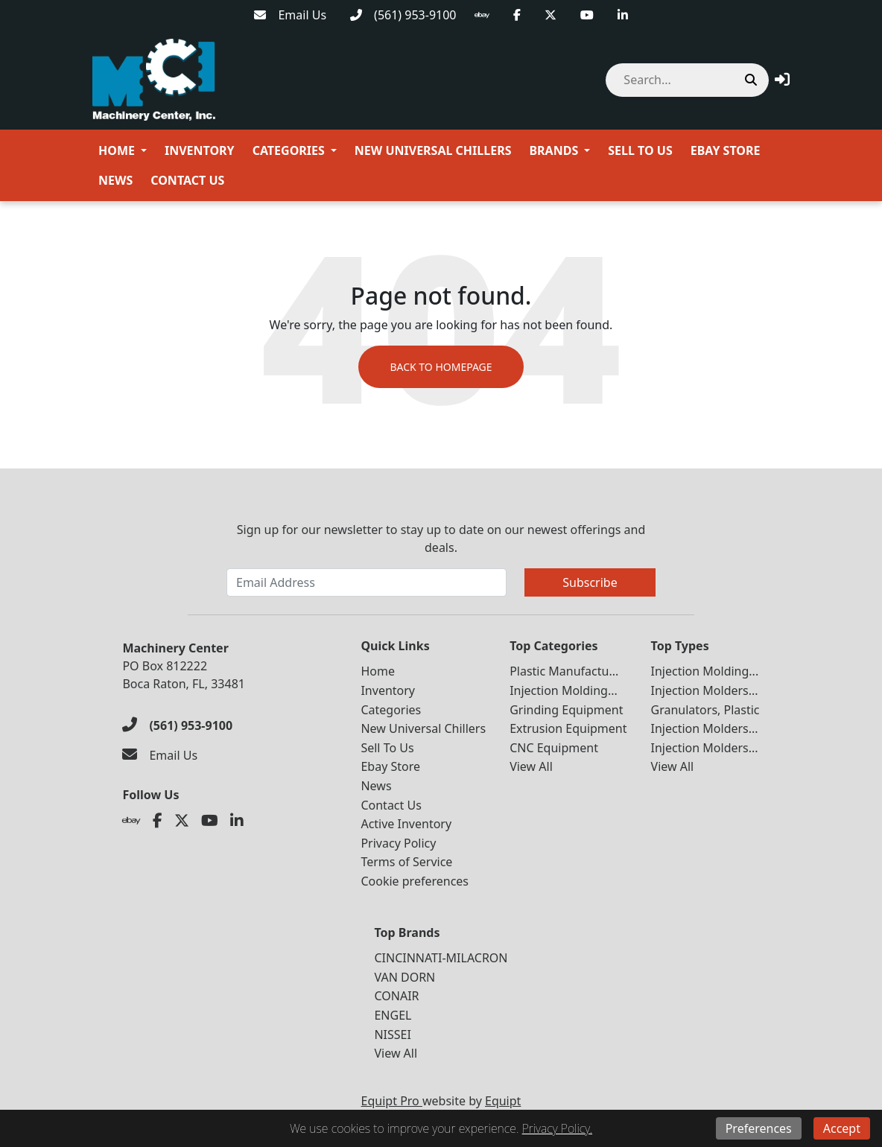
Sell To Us (640, 150)
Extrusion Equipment (568, 728)
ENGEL (392, 1015)
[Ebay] (482, 15)
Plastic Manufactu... (564, 671)
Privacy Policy (398, 843)
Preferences (759, 1128)
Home (116, 150)
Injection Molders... (704, 690)
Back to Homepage (441, 367)
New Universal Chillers (433, 150)
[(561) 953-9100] (403, 15)
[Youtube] (587, 15)
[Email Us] (290, 15)
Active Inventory (406, 824)
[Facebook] (517, 15)
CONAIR (396, 996)
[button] (782, 79)
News (115, 180)
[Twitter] (550, 15)
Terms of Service (406, 862)
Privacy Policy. (557, 1128)
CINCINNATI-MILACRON (440, 958)
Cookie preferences (415, 881)
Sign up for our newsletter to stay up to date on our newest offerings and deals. (441, 538)
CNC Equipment (554, 748)
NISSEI (392, 1034)
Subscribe (589, 582)
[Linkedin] (623, 15)
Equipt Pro (391, 1101)
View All (531, 766)
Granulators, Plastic (705, 710)
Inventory (200, 150)
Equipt (503, 1101)
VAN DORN (404, 977)
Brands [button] (553, 150)
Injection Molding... (564, 690)
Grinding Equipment (566, 710)
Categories (289, 150)
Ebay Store (726, 150)
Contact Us (187, 180)
